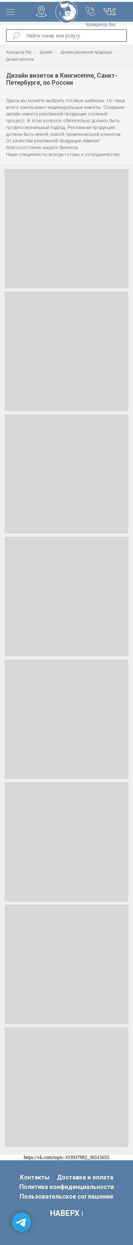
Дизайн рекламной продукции (86, 52)
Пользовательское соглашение (66, 1196)
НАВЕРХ (66, 1214)
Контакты (35, 1177)
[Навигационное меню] (10, 12)
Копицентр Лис (19, 52)
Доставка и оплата (85, 1177)
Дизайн (46, 52)
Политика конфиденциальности (66, 1187)
